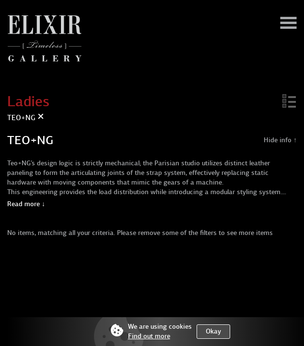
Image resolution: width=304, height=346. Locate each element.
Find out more (149, 336)
